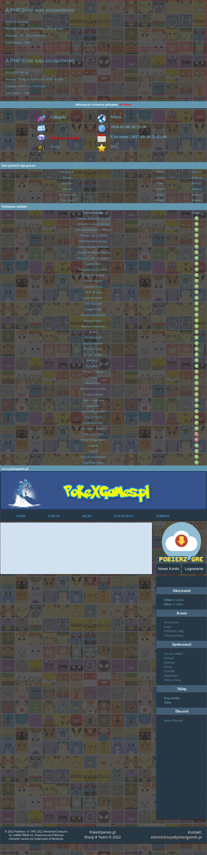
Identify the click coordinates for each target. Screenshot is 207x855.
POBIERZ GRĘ (174, 631)
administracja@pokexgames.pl (176, 837)
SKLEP (87, 516)
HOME (21, 516)
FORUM (53, 516)
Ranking (169, 662)
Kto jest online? (174, 653)
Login (167, 627)
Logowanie (194, 568)
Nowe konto (171, 622)
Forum (168, 667)
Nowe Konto (168, 568)
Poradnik (169, 671)
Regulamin (171, 675)
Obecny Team (172, 680)
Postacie (169, 658)
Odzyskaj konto (174, 635)
